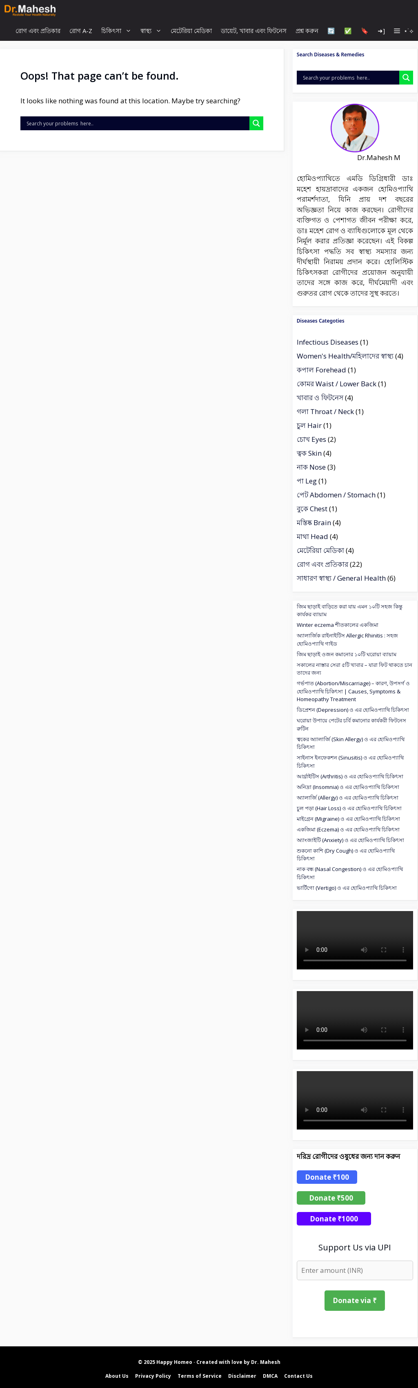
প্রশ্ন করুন (307, 31)
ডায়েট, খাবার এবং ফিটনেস (254, 31)
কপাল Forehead (321, 369)
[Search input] (137, 123)
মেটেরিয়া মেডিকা (191, 31)
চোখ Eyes (311, 439)
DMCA (270, 1375)
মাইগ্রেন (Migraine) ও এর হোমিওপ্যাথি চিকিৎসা (348, 818)
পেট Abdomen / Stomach (336, 494)
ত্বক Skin (309, 453)
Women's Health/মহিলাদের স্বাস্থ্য (345, 356)
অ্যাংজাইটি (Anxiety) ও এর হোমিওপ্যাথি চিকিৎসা (350, 840)
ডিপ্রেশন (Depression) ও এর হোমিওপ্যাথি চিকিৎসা (353, 709)
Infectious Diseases (327, 342)
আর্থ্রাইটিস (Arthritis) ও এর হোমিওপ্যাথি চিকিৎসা (350, 776)
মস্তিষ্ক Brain (314, 522)
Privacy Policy (153, 1375)
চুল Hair (309, 425)
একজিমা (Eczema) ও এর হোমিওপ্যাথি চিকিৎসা (348, 829)
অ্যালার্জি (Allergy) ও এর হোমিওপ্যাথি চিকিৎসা (347, 797)
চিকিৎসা (118, 30)
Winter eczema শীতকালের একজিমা (337, 624)
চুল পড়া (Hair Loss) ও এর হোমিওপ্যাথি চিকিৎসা (349, 808)
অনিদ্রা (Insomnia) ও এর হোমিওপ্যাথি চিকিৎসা (348, 787)
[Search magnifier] (256, 123)
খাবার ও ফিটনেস (320, 397)
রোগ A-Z (80, 31)
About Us (117, 1375)
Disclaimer (242, 1375)
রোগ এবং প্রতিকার (38, 31)
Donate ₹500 (331, 1198)
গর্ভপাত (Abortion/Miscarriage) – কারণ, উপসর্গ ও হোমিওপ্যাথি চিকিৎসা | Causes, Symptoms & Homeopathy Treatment (353, 691)
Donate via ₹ (355, 1300)
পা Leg (307, 481)
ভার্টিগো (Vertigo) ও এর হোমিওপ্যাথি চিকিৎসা (347, 887)
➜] (381, 31)
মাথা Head (312, 536)
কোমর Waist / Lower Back (336, 383)
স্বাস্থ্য (153, 30)
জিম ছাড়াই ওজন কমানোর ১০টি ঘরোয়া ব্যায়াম (346, 654)
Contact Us (298, 1375)
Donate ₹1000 (334, 1218)
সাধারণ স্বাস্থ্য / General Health (341, 578)
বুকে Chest (312, 508)
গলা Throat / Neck (325, 411)
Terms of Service (200, 1375)
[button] (403, 30)
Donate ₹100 (327, 1177)
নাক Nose (311, 467)
